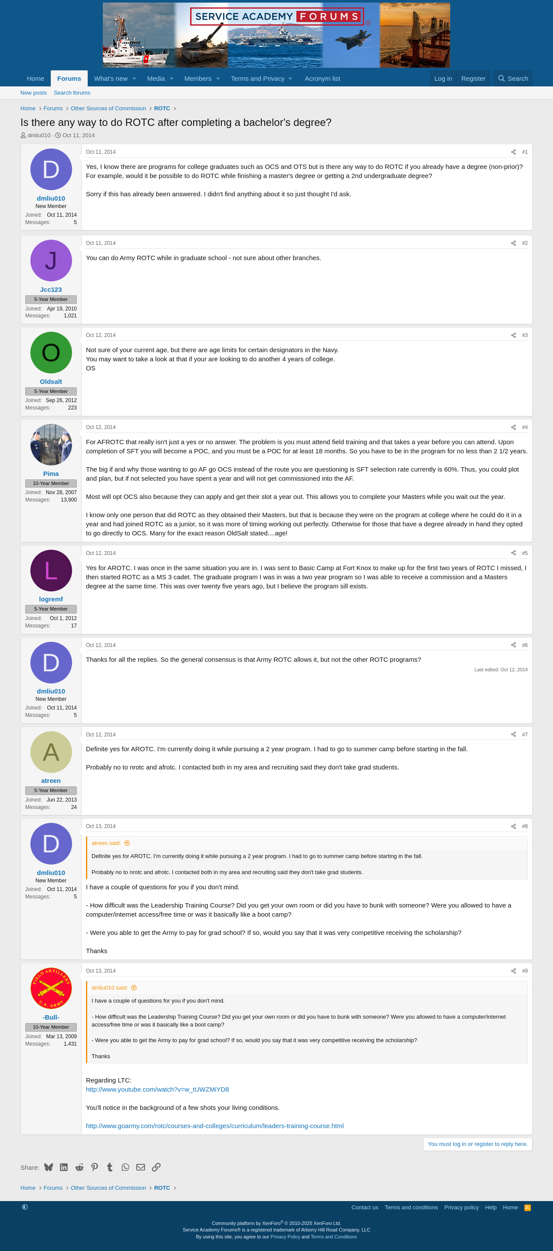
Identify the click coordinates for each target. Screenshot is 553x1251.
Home (35, 78)
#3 (525, 335)
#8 (525, 826)
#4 (525, 427)
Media (156, 78)
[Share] (513, 152)
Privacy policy (461, 1207)
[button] (134, 78)
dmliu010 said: (110, 987)
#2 (525, 243)
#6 (525, 645)
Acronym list (322, 78)
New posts (33, 92)
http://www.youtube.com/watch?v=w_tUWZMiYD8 (157, 1089)
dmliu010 (39, 135)
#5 (525, 553)
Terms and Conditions (334, 1236)
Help (491, 1207)
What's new (111, 78)
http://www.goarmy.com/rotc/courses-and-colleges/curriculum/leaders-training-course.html (215, 1125)
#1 (525, 152)
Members (198, 78)
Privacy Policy (285, 1236)
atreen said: (106, 843)
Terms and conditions (411, 1207)
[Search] (513, 78)
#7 (525, 735)
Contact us (365, 1207)
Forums (69, 78)
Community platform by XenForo (276, 1223)
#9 (525, 971)
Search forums (72, 92)
